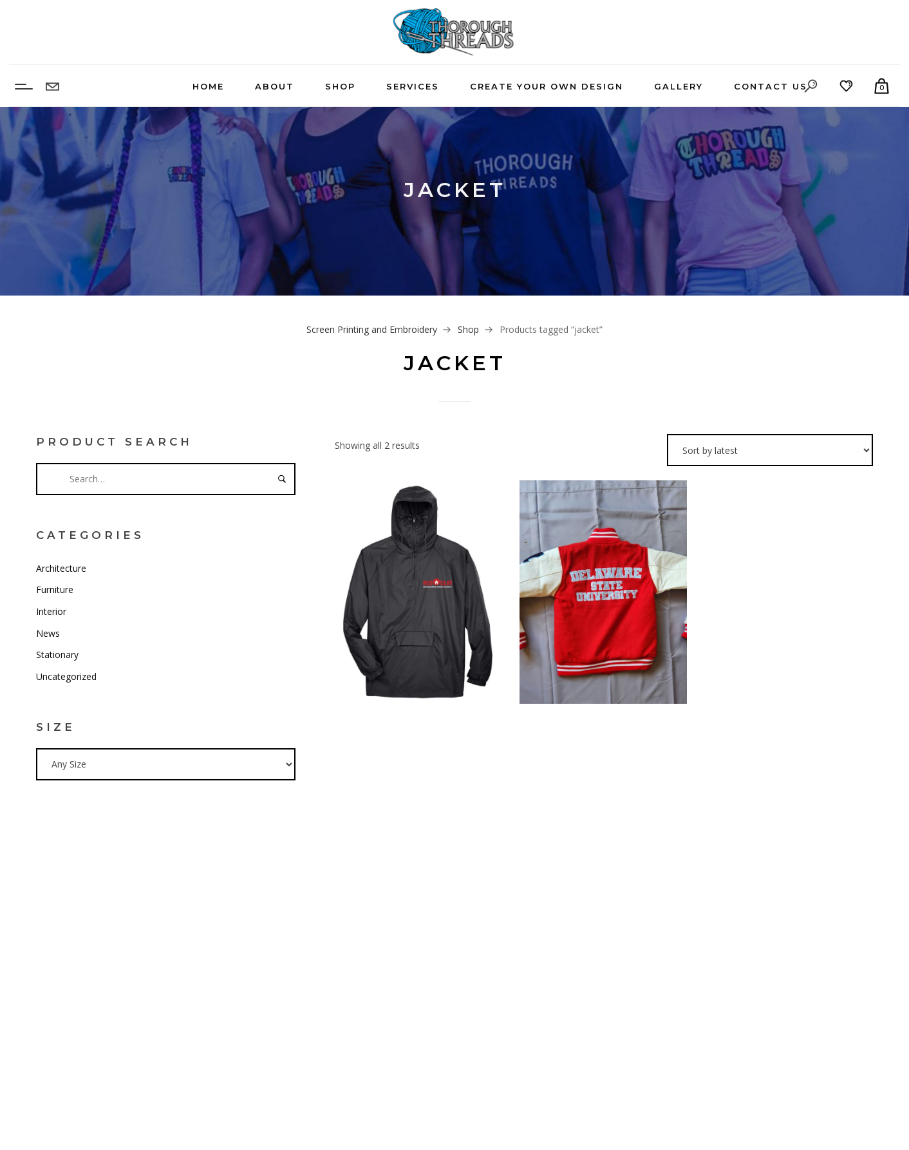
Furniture (54, 589)
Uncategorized (66, 676)
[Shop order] (770, 450)
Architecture (61, 568)
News (48, 633)
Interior (51, 611)
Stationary (57, 654)
